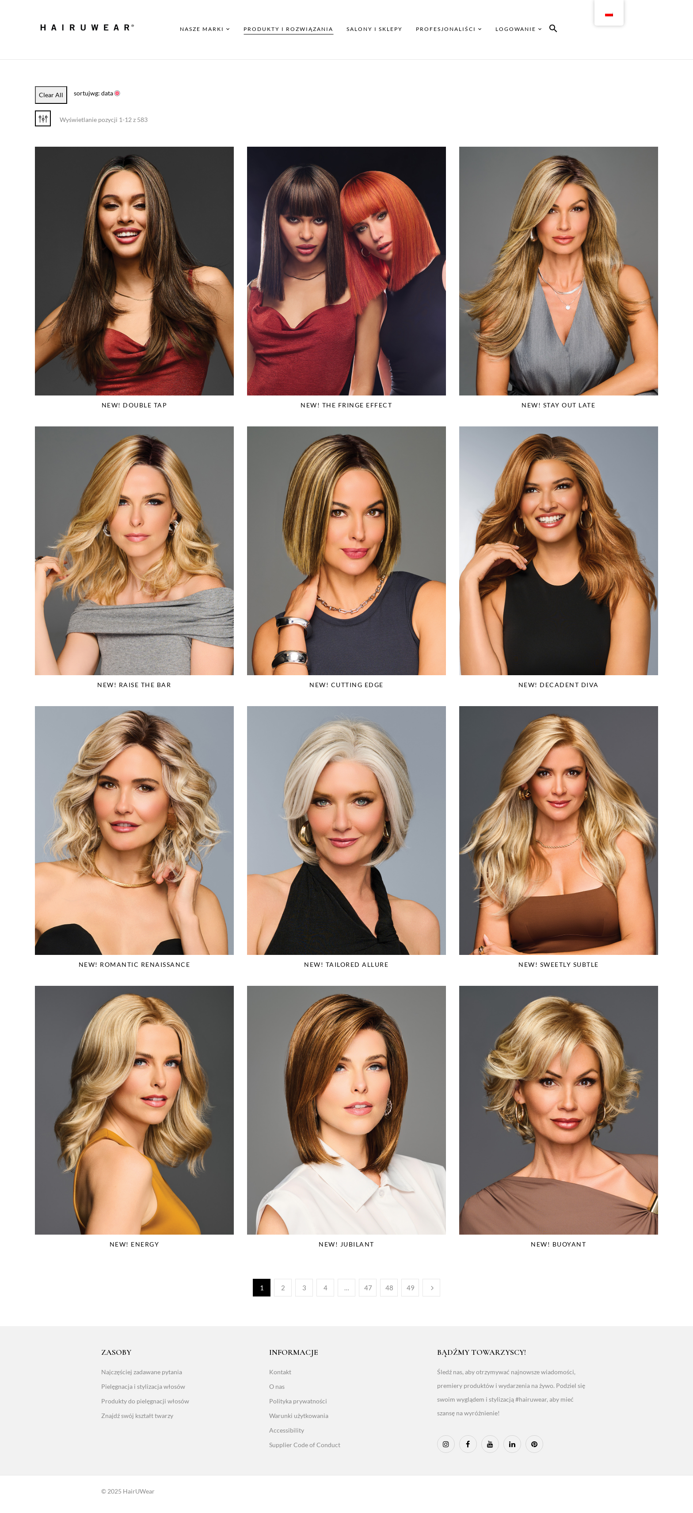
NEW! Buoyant (558, 1244)
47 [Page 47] (368, 1288)
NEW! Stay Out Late (558, 405)
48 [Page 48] (389, 1288)
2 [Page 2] (283, 1288)
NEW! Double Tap (135, 405)
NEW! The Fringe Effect (346, 405)
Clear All (51, 95)
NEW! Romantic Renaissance (134, 964)
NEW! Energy (135, 1244)
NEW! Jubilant (346, 1244)
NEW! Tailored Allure (346, 964)
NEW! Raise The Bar (134, 684)
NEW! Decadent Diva (558, 684)
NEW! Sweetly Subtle (558, 964)
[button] (553, 30)
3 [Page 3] (304, 1288)
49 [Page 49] (411, 1288)
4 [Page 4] (325, 1288)
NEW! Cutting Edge (346, 684)
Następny (431, 1287)
